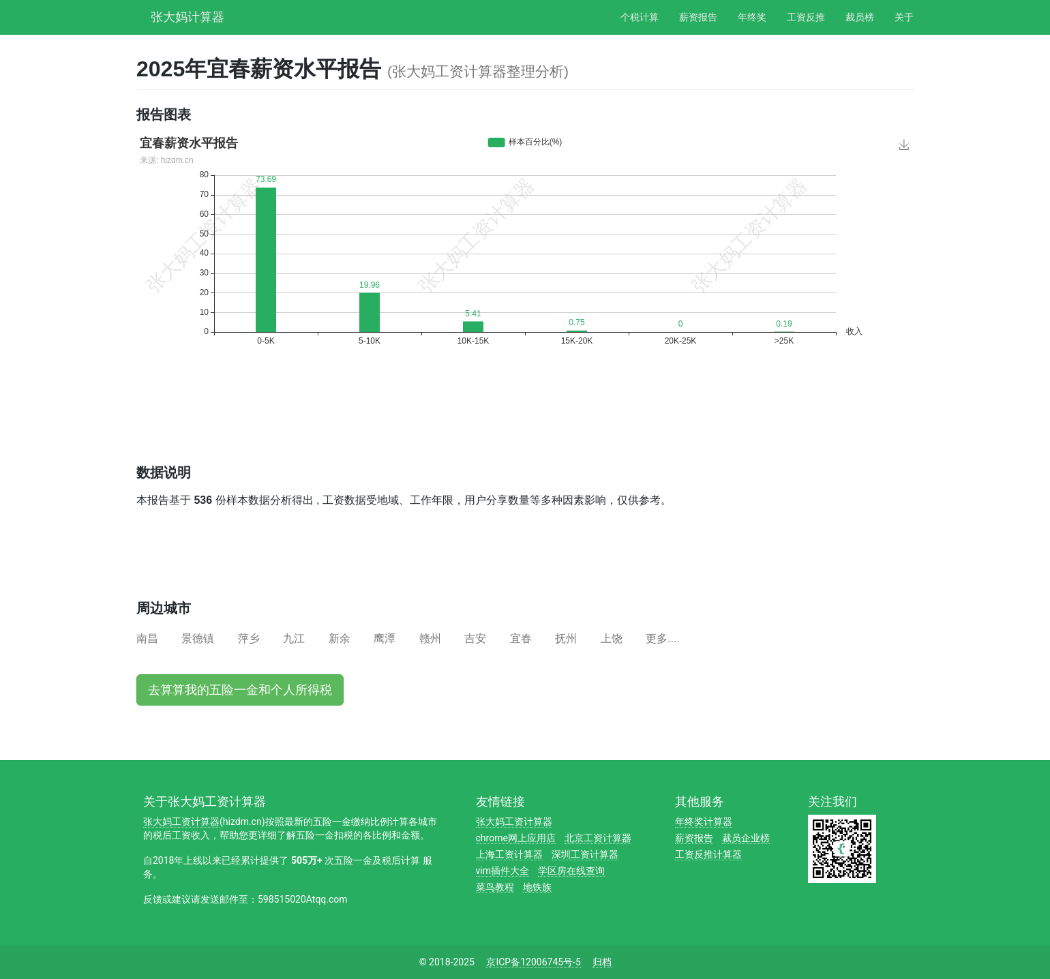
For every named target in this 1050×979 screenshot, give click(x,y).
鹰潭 (384, 638)
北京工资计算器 (598, 837)
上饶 (611, 638)
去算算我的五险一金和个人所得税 (240, 690)
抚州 (566, 638)
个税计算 (639, 17)
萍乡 (249, 638)
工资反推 (806, 17)
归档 (602, 962)
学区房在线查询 (571, 870)
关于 (904, 17)
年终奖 (752, 17)
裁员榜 (859, 17)
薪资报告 (698, 17)
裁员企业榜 (746, 837)
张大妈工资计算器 (181, 821)
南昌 (147, 638)
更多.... (663, 638)
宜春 (521, 638)
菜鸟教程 (495, 887)
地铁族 (537, 887)
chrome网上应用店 (516, 837)
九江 (294, 638)
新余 (339, 638)
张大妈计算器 (187, 15)
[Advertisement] (384, 417)
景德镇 (197, 638)
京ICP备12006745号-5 (533, 962)
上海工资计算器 (509, 854)
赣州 (430, 638)
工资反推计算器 (708, 854)
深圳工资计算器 (585, 854)
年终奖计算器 (703, 821)
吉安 (475, 638)
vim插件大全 (502, 870)
